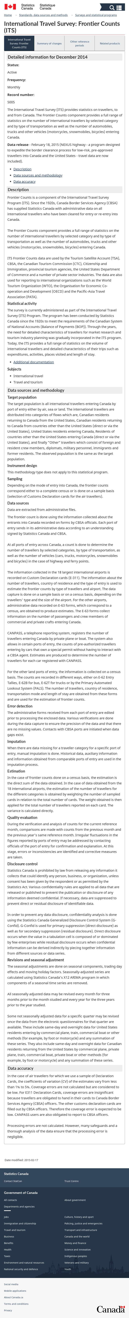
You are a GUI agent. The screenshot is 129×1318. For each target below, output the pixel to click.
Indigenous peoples (75, 1256)
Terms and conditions (16, 1303)
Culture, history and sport (79, 1217)
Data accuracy (24, 181)
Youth (67, 1269)
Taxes (7, 1256)
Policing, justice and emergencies (83, 1223)
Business (9, 1236)
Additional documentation (33, 362)
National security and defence (21, 1269)
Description (22, 169)
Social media (11, 1284)
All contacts (10, 1200)
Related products (110, 43)
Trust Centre (71, 1181)
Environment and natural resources (24, 1262)
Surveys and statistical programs (96, 15)
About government (75, 1200)
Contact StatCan (13, 1181)
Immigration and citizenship (20, 1223)
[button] (113, 8)
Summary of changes (49, 43)
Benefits (8, 1243)
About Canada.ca (13, 1297)
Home (8, 15)
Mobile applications (15, 1290)
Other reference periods (79, 43)
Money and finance (75, 1243)
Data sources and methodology (37, 175)
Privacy (8, 1310)
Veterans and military (76, 1262)
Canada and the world (77, 1236)
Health (7, 1249)
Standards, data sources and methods (43, 15)
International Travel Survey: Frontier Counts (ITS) (19, 43)
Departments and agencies (19, 1206)
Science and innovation (77, 1249)
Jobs (6, 1217)
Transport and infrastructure (80, 1230)
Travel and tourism (14, 1230)
